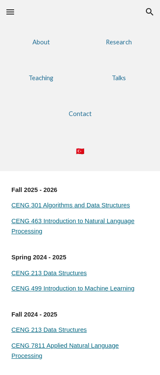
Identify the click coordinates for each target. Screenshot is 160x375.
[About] (41, 42)
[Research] (119, 42)
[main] (80, 151)
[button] (10, 11)
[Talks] (119, 77)
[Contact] (80, 113)
